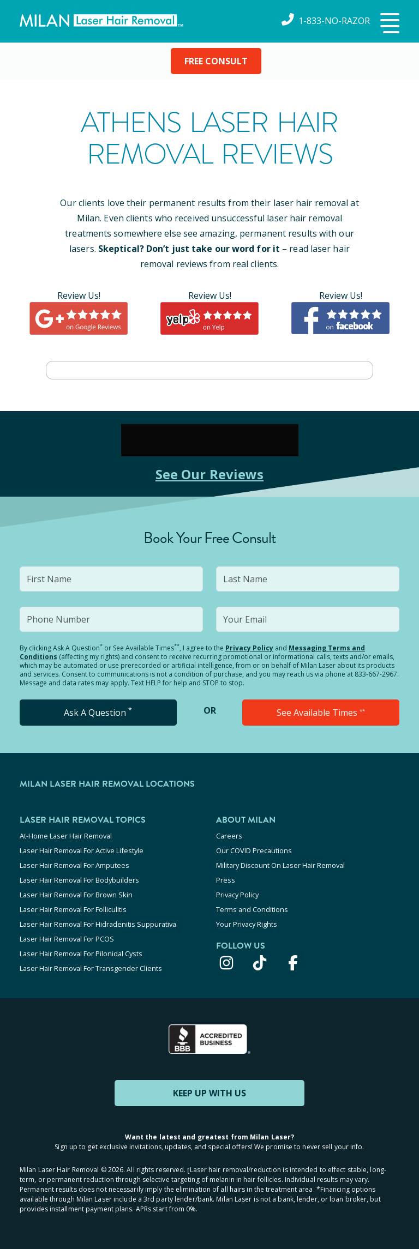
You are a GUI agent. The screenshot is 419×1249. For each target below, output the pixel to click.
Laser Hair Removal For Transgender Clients (91, 968)
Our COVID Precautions (254, 850)
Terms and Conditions (252, 909)
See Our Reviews (209, 474)
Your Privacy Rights (246, 924)
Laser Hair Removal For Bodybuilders (79, 880)
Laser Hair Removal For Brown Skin (76, 895)
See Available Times (321, 713)
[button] (388, 24)
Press (225, 880)
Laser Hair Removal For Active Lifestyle (81, 850)
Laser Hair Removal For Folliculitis (73, 909)
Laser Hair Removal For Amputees (74, 865)
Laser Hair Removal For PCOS (67, 939)
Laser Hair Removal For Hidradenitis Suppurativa (98, 924)
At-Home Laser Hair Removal (66, 836)
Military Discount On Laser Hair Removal (280, 865)
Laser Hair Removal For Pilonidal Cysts (81, 953)
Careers (229, 836)
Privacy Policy (249, 648)
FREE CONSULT (216, 61)
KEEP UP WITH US (209, 1093)
